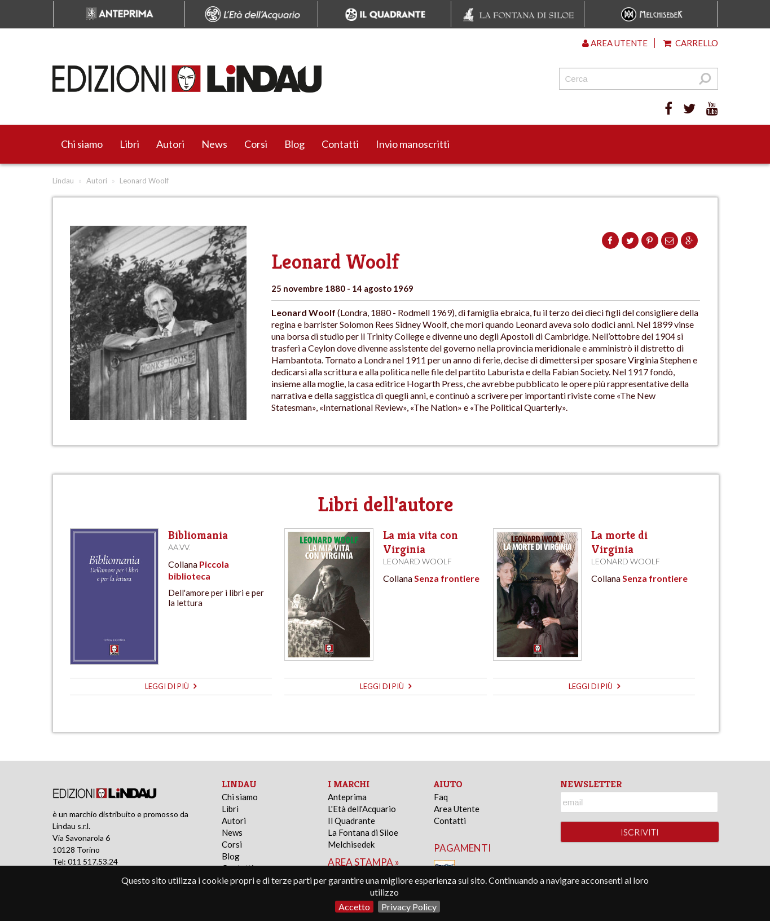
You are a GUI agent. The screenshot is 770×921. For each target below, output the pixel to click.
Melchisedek (351, 844)
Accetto (354, 906)
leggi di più (170, 686)
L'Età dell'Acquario (362, 809)
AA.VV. (179, 547)
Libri (129, 144)
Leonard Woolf (417, 561)
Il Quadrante (351, 820)
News (214, 144)
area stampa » (363, 862)
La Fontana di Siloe (363, 832)
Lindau (63, 180)
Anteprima (347, 797)
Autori (170, 144)
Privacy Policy (409, 906)
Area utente (615, 43)
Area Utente (456, 809)
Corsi (255, 144)
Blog (294, 144)
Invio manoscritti (413, 144)
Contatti (340, 144)
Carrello (690, 43)
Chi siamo (82, 144)
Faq (441, 797)
